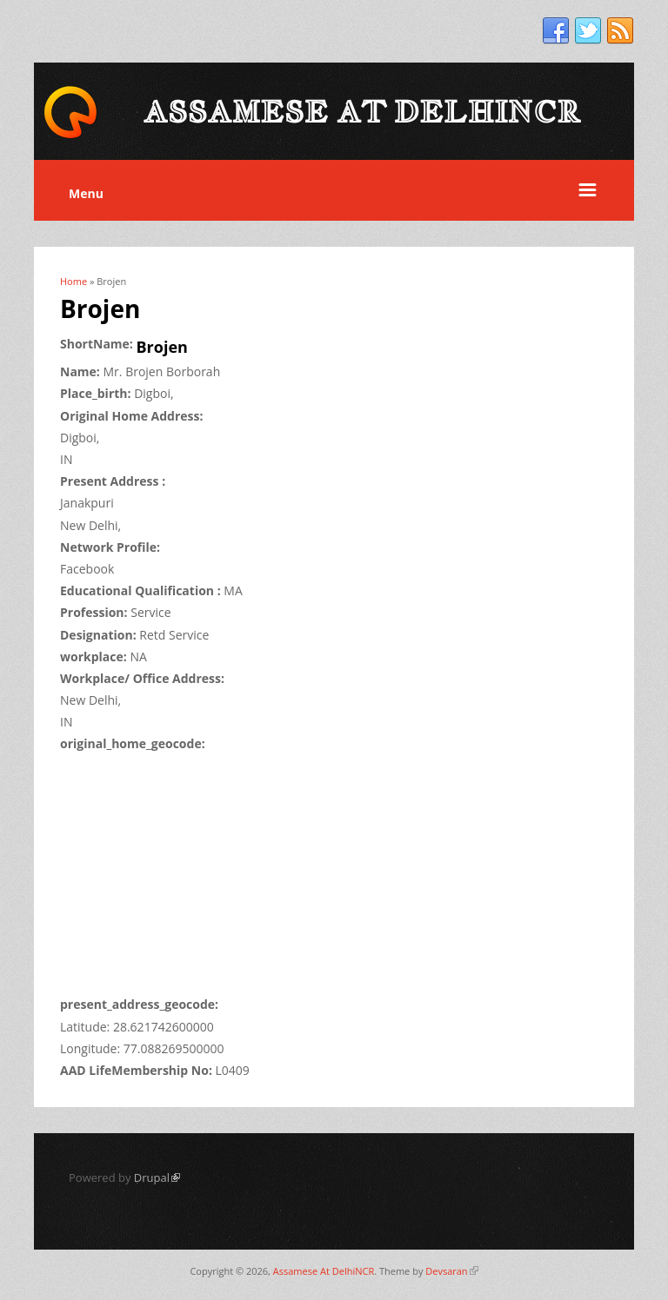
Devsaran (451, 1270)
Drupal (157, 1177)
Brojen (162, 346)
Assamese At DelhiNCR (323, 1270)
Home (73, 281)
